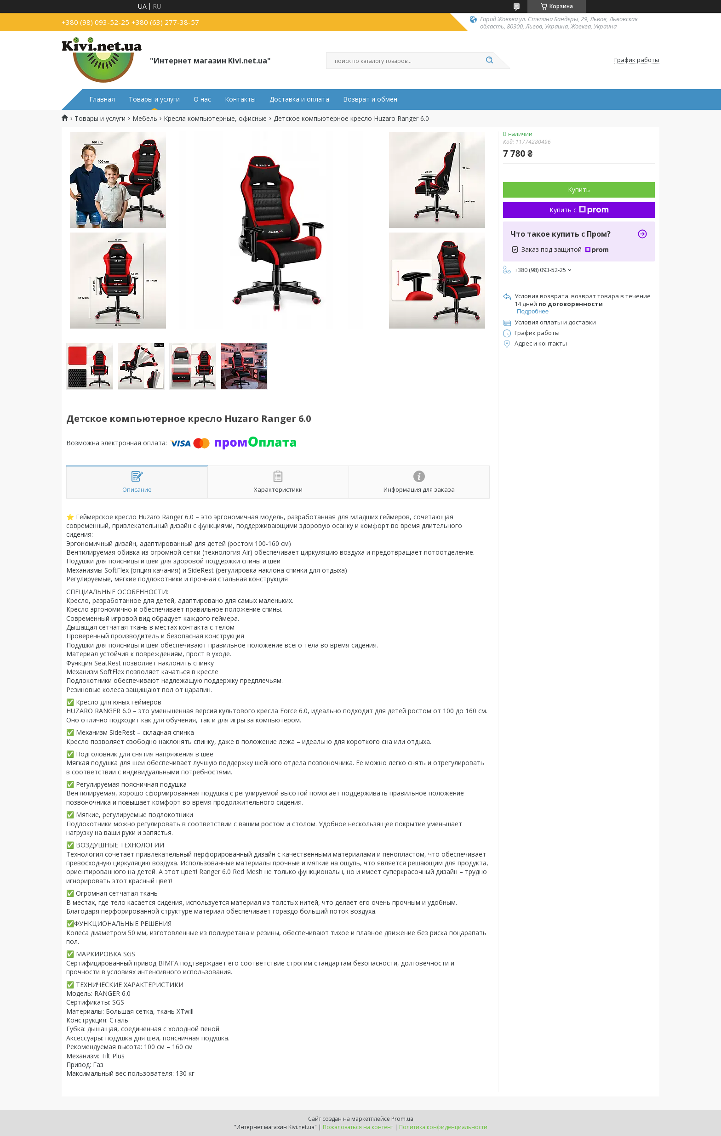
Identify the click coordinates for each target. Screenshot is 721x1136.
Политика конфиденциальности (443, 1127)
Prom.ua (402, 1119)
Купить (579, 189)
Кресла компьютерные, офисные (215, 118)
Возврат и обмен (370, 99)
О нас (202, 99)
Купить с (579, 209)
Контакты (240, 99)
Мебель (144, 118)
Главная (102, 99)
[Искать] (489, 60)
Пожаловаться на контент (358, 1127)
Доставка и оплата (299, 99)
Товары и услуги (154, 99)
